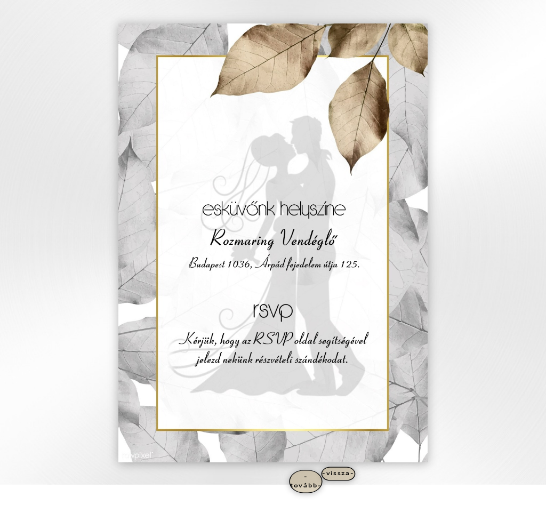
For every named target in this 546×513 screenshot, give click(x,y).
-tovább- (306, 481)
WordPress (156, 503)
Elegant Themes (95, 503)
